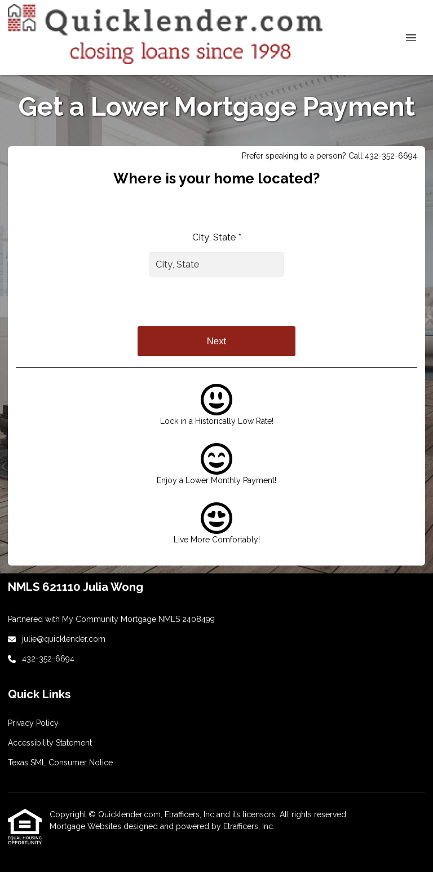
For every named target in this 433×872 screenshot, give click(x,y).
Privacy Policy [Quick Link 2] (33, 723)
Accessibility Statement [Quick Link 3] (50, 742)
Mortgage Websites (86, 826)
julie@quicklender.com (63, 638)
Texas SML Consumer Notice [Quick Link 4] (60, 762)
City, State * (216, 237)
